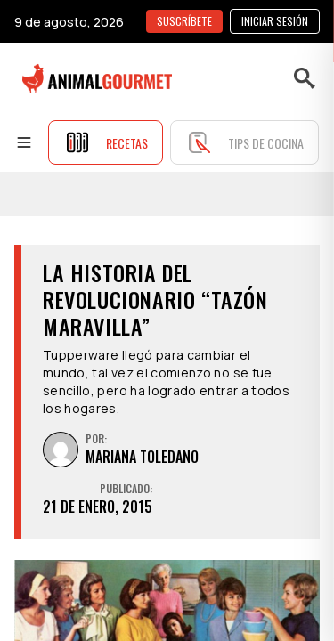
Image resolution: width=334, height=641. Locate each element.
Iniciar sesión (274, 20)
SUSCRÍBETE (184, 20)
